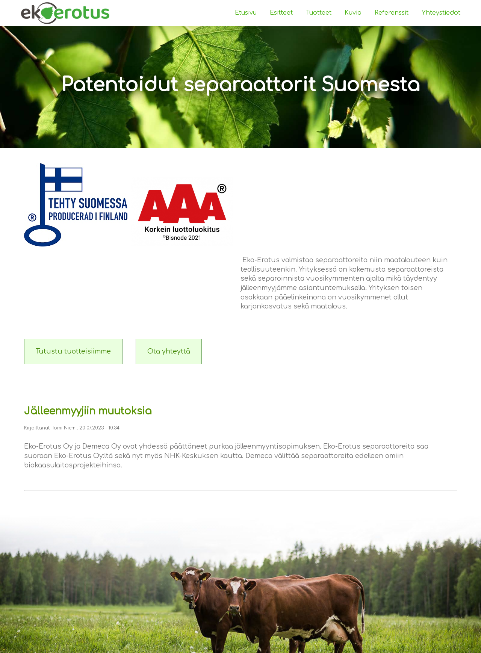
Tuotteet (318, 12)
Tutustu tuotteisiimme (73, 351)
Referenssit (391, 12)
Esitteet (281, 12)
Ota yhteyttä (168, 351)
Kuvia (353, 12)
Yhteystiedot (441, 12)
